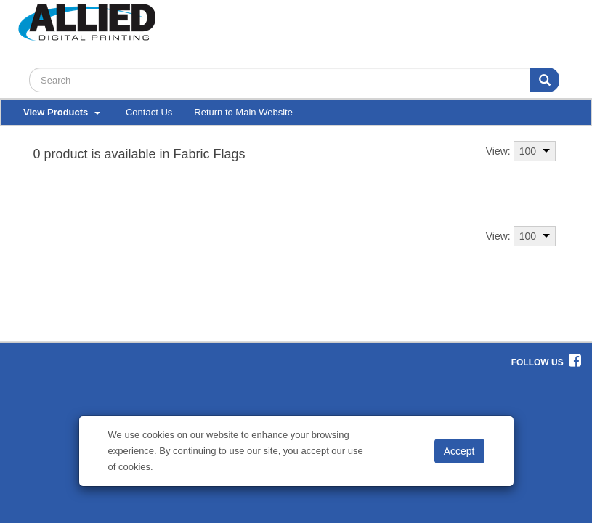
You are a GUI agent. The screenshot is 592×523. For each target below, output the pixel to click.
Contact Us (149, 112)
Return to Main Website (243, 112)
